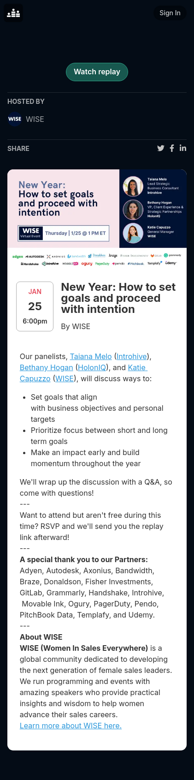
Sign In (170, 13)
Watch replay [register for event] (97, 71)
